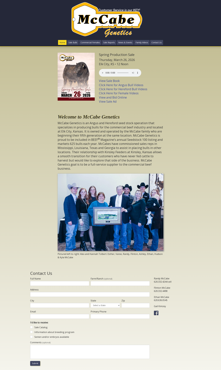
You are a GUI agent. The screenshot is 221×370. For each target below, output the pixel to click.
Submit (35, 363)
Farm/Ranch (101, 278)
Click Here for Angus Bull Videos (121, 85)
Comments (40, 342)
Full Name (35, 278)
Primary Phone (98, 311)
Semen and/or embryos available (51, 336)
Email (33, 311)
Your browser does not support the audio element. (120, 73)
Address (34, 289)
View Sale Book (109, 81)
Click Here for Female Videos (119, 93)
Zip (123, 300)
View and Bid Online (113, 97)
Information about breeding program (54, 332)
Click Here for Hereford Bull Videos (123, 89)
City (32, 300)
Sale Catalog (40, 327)
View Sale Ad (108, 101)
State (93, 300)
